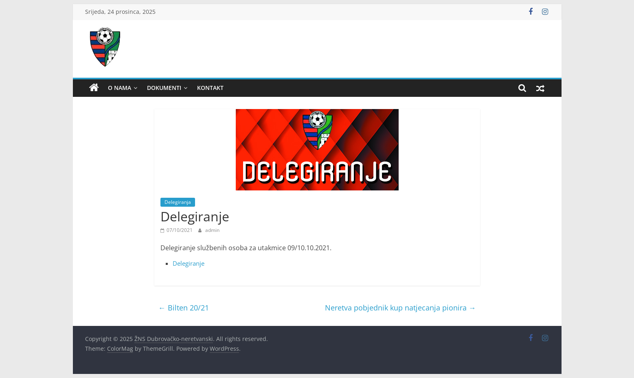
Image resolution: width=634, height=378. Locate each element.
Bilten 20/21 (183, 307)
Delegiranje (188, 263)
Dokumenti (164, 88)
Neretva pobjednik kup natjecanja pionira (400, 307)
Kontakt (210, 88)
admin (212, 230)
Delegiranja (178, 202)
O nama (119, 88)
